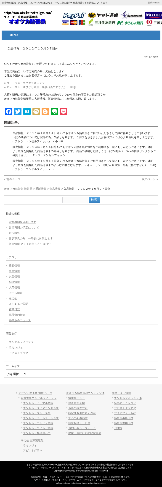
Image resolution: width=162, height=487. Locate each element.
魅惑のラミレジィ (125, 403)
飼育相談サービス (79, 423)
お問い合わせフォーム (82, 428)
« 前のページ (12, 179)
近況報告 (14, 233)
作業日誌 (14, 309)
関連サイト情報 (121, 393)
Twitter (118, 428)
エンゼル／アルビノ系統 (38, 423)
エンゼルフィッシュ (21, 342)
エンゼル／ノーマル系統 (38, 403)
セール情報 (16, 293)
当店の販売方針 (78, 408)
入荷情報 (14, 287)
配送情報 (14, 282)
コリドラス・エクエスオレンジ (25, 83)
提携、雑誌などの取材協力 (84, 433)
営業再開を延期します (22, 222)
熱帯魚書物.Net (123, 423)
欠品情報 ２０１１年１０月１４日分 (36, 133)
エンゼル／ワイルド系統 (38, 428)
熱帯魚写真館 (76, 403)
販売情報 (14, 271)
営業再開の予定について (24, 227)
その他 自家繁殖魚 (32, 440)
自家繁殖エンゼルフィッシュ (38, 398)
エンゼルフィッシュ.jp (128, 398)
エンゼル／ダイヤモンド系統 (41, 408)
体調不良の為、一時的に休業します (31, 238)
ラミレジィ (16, 347)
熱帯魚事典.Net (123, 418)
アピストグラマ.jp (125, 408)
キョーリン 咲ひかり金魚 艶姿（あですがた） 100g (41, 87)
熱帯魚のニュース (20, 320)
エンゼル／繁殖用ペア (36, 433)
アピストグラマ (18, 353)
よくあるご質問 (18, 304)
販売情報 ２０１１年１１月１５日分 (36, 161)
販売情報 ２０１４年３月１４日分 (34, 147)
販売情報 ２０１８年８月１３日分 (30, 244)
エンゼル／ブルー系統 (36, 413)
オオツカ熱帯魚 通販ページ (35, 393)
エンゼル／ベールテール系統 (41, 418)
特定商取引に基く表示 (82, 413)
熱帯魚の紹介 (17, 314)
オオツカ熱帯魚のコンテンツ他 (85, 393)
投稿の (154, 2)
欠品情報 (14, 276)
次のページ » (150, 179)
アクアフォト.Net (124, 413)
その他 (13, 298)
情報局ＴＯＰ (76, 398)
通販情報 (14, 265)
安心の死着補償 (78, 418)
